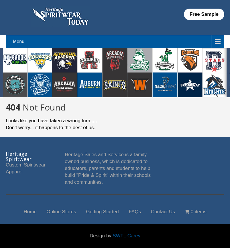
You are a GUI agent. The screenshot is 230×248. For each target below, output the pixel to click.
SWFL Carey (126, 236)
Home (29, 211)
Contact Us (163, 211)
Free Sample (204, 14)
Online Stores (61, 211)
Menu (18, 41)
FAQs (135, 211)
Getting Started (102, 211)
